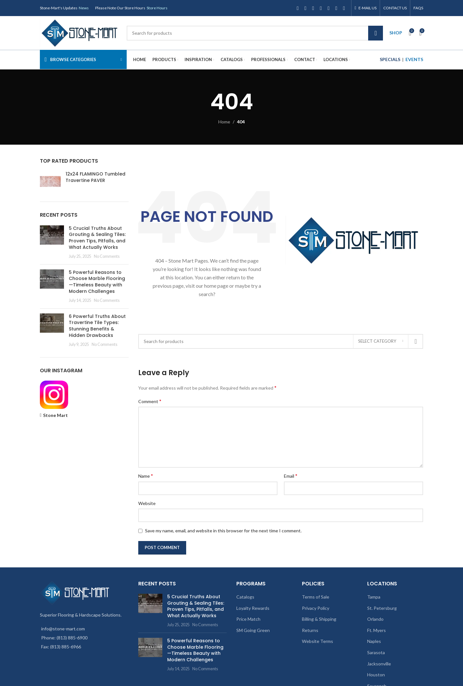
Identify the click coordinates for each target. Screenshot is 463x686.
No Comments (107, 256)
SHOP (395, 32)
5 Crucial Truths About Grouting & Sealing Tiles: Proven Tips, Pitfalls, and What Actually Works (97, 237)
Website (147, 503)
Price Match (248, 619)
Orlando (375, 619)
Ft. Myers (376, 630)
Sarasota (376, 652)
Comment (149, 401)
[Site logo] (80, 32)
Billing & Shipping (319, 619)
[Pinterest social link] (328, 8)
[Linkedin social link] (336, 8)
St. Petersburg (382, 608)
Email (290, 476)
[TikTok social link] (344, 8)
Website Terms (317, 641)
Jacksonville (379, 663)
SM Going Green (253, 630)
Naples (374, 641)
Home (224, 121)
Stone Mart (55, 415)
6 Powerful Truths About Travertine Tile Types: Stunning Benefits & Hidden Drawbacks (97, 325)
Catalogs (245, 597)
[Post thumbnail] (52, 242)
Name (145, 476)
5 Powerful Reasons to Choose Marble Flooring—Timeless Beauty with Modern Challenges (97, 281)
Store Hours (157, 7)
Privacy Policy (315, 608)
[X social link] (305, 8)
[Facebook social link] (298, 8)
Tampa (373, 597)
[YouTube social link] (321, 8)
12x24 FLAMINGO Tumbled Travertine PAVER (95, 177)
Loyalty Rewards (252, 608)
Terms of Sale (315, 597)
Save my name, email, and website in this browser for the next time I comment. (223, 530)
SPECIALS (390, 59)
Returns (310, 630)
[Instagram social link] (313, 8)
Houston (376, 674)
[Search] (255, 33)
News (84, 7)
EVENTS (414, 59)
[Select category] (380, 341)
